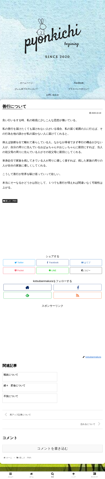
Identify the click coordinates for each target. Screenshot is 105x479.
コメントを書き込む (52, 438)
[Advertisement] (52, 228)
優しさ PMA (10, 201)
